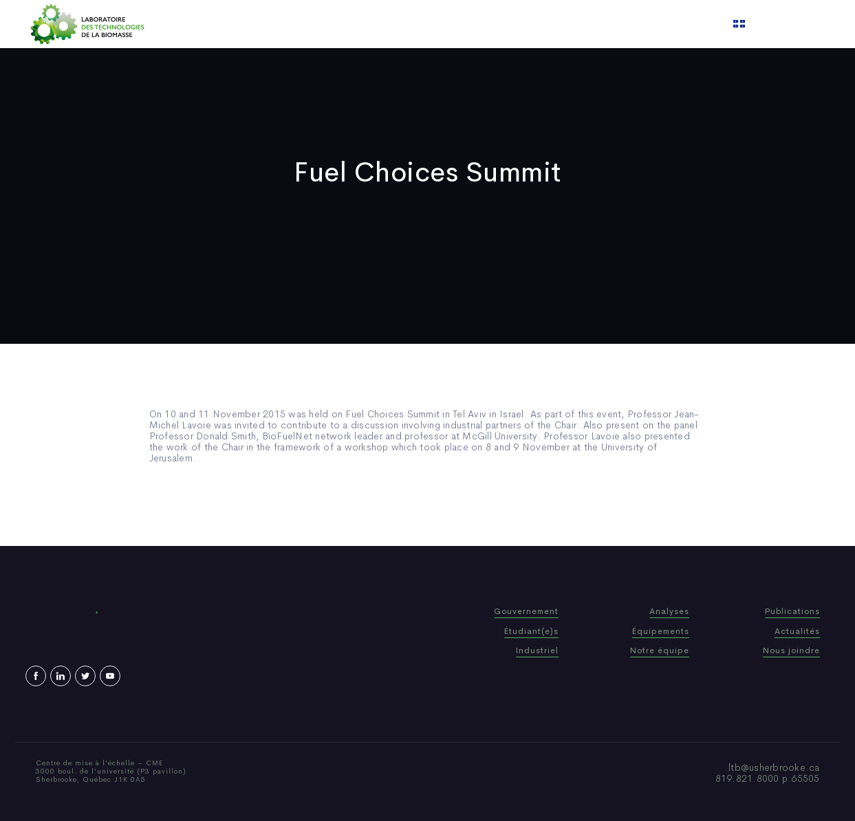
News (468, 24)
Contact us (567, 24)
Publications (410, 24)
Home (274, 24)
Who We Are (334, 24)
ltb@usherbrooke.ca (774, 767)
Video (511, 24)
